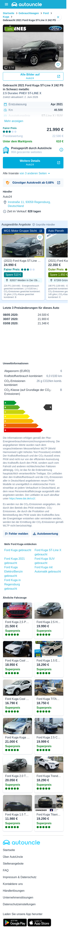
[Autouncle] (21, 842)
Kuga (6, 16)
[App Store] (39, 922)
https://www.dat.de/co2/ (22, 498)
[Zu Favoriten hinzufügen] (58, 64)
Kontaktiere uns (13, 883)
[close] (58, 17)
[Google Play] (15, 922)
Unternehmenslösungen (18, 897)
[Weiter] (59, 47)
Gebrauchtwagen (29, 13)
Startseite (8, 13)
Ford (46, 13)
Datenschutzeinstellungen (19, 904)
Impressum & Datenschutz (19, 877)
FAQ (6, 870)
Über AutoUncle (13, 856)
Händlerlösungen (13, 890)
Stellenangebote (13, 863)
